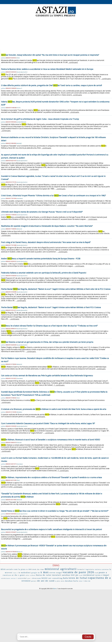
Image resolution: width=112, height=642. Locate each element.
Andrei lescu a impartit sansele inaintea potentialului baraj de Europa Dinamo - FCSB (40, 258)
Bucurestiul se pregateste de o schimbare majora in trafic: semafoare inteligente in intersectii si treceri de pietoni (51, 529)
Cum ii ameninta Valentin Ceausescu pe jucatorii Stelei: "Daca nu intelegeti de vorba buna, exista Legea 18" (48, 423)
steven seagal (55, 572)
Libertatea (19, 198)
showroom (36, 578)
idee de (87, 581)
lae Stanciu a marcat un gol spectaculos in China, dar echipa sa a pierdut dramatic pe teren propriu (47, 342)
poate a (103, 572)
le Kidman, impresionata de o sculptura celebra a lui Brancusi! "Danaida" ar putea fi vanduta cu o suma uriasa (51, 477)
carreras (105, 569)
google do (35, 572)
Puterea (19, 442)
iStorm (55, 588)
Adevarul (19, 229)
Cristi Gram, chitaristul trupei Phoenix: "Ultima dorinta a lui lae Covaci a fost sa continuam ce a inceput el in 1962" (53, 195)
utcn (63, 581)
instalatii (56, 575)
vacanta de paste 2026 (78, 572)
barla (75, 581)
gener (22, 575)
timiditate (7, 575)
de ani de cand (45, 580)
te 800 (29, 569)
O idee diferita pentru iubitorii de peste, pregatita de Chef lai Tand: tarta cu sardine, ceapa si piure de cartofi (51, 85)
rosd (80, 575)
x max (44, 572)
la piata (22, 569)
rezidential (88, 575)
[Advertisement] (56, 33)
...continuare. (73, 62)
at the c (15, 575)
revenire (26, 581)
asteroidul (22, 578)
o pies (57, 581)
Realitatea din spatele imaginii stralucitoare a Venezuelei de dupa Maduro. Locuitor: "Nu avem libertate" (47, 226)
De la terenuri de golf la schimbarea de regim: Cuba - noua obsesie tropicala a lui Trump (40, 119)
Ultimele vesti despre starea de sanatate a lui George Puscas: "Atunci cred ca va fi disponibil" (42, 212)
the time (40, 569)
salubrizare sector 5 (9, 578)
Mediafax (19, 412)
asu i (29, 578)
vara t (15, 572)
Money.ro (19, 551)
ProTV (18, 107)
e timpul (105, 575)
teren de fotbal (78, 578)
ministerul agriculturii (61, 568)
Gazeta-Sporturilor (22, 72)
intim (97, 575)
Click (18, 58)
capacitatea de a (99, 577)
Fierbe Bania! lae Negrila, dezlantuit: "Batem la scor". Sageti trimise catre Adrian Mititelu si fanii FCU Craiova (51, 307)
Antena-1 (19, 88)
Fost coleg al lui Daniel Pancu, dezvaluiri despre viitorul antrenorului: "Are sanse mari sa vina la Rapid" (46, 242)
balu (65, 578)
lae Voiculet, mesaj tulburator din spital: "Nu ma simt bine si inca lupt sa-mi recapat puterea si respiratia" (50, 55)
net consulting (55, 578)
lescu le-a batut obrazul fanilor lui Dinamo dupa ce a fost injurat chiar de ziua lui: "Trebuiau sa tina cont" (49, 325)
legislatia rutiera (93, 569)
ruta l (81, 581)
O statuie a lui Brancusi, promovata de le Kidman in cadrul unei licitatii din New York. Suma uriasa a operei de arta (53, 409)
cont (16, 569)
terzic (45, 578)
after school (31, 575)
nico (3, 569)
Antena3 (19, 143)
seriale (9, 569)
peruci (34, 581)
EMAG (56, 565)
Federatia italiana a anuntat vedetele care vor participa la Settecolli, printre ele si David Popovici (43, 272)
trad (96, 572)
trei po (74, 575)
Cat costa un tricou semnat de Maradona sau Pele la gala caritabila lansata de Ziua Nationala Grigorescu (47, 375)
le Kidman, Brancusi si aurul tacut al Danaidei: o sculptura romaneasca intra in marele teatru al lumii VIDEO (50, 439)
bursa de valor (43, 575)
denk (34, 569)
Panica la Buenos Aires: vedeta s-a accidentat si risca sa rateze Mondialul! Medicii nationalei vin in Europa (47, 69)
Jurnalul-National (21, 122)
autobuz (66, 575)
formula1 (81, 569)
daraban (69, 581)
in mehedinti (24, 573)
